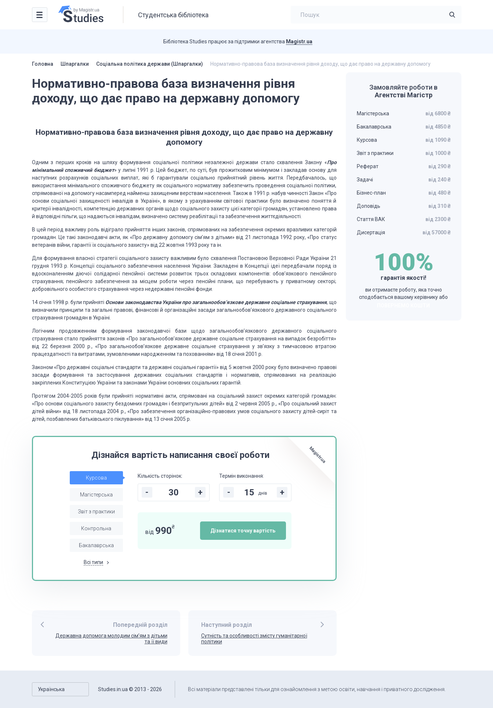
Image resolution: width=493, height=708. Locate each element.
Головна (42, 64)
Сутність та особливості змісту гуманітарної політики (254, 639)
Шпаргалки (75, 64)
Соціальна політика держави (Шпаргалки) (149, 64)
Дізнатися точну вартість (242, 531)
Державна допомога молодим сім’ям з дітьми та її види (111, 639)
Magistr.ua (299, 41)
